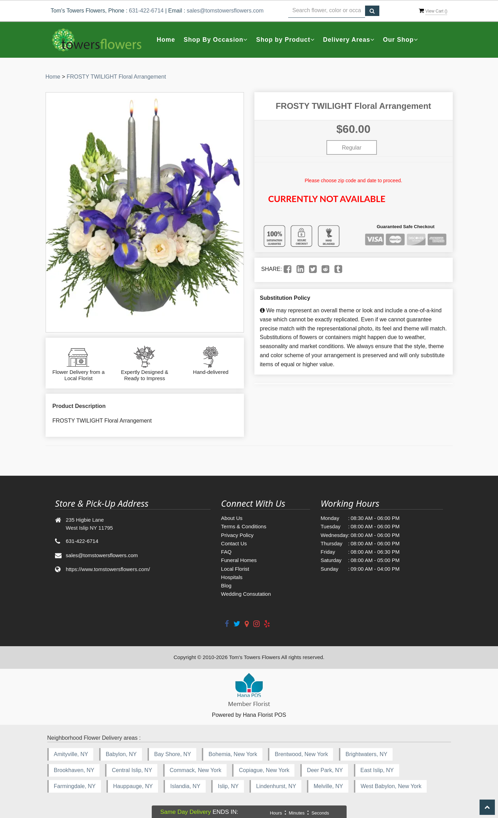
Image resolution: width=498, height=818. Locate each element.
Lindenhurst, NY (276, 786)
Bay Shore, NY (172, 754)
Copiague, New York (264, 770)
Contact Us (234, 543)
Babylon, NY (121, 754)
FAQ (226, 552)
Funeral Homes (239, 560)
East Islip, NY (377, 770)
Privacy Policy (237, 535)
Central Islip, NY (132, 770)
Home (166, 39)
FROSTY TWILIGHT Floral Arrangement (116, 77)
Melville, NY (328, 786)
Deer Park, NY (325, 770)
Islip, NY (228, 786)
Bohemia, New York (232, 754)
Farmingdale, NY (75, 786)
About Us (232, 518)
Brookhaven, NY (74, 770)
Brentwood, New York (301, 754)
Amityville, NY (71, 754)
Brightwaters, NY (366, 754)
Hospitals (232, 577)
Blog (226, 585)
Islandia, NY (185, 786)
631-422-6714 (146, 11)
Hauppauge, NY (133, 786)
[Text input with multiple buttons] (326, 11)
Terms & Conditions (243, 526)
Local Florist (235, 569)
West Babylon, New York (391, 786)
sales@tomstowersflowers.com (225, 11)
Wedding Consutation (246, 594)
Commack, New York (196, 770)
